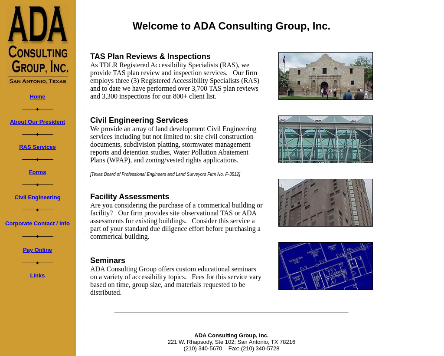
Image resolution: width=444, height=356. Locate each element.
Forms (37, 172)
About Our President (37, 122)
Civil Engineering (37, 197)
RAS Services (37, 147)
